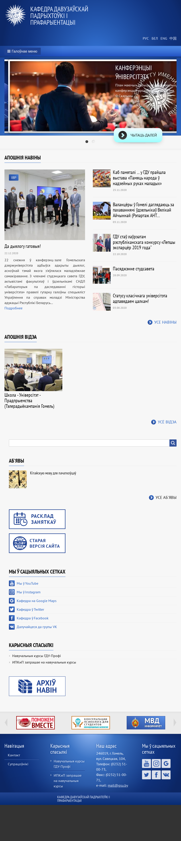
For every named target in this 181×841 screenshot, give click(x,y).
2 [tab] (94, 142)
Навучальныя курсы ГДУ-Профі (36, 655)
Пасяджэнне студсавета (133, 268)
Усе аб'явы (166, 497)
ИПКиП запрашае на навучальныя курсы (44, 662)
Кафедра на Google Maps (37, 600)
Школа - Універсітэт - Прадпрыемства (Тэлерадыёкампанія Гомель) (29, 400)
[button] (22, 51)
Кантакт (14, 755)
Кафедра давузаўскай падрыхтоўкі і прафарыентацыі (59, 15)
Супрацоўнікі (18, 764)
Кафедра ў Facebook (33, 618)
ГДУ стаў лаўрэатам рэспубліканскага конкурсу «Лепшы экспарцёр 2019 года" (144, 242)
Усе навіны (165, 322)
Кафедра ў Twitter (30, 609)
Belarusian (154, 38)
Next (175, 722)
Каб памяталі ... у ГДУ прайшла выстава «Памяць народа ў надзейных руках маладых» (139, 177)
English (163, 38)
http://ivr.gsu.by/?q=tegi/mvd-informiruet (146, 722)
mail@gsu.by (118, 785)
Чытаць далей (143, 135)
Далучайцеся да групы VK (37, 627)
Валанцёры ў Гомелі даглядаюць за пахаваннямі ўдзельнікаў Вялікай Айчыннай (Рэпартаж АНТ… (143, 210)
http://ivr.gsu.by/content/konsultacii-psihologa (90, 722)
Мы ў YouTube (27, 583)
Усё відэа (167, 422)
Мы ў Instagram (29, 592)
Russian (145, 38)
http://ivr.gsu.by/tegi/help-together (35, 722)
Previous (6, 722)
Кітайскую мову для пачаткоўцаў (53, 473)
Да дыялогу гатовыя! (22, 246)
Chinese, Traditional (172, 38)
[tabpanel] (90, 103)
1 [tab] (87, 142)
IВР (13, 177)
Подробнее (13, 308)
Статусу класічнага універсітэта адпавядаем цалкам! (140, 298)
